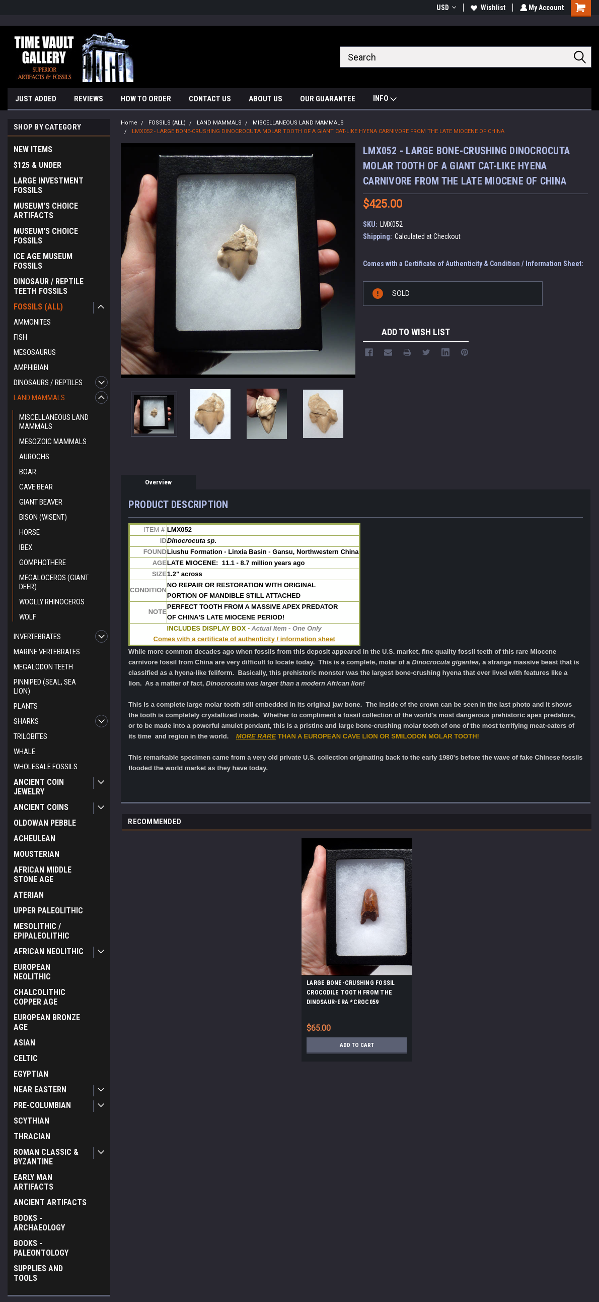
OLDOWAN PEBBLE (45, 823)
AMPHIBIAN (31, 367)
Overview (158, 482)
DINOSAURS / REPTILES (48, 382)
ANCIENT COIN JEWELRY (39, 786)
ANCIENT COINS (41, 807)
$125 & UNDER (37, 165)
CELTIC (26, 1058)
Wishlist (486, 8)
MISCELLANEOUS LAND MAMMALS (54, 422)
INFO (385, 99)
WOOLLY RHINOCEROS (52, 601)
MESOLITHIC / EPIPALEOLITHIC (41, 931)
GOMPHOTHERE (42, 562)
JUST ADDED (35, 98)
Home (129, 122)
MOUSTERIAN (36, 854)
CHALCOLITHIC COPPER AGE (39, 997)
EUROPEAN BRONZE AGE (47, 1022)
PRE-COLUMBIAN (42, 1105)
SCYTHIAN (31, 1121)
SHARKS (26, 721)
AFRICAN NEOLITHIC (49, 951)
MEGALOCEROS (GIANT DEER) (54, 582)
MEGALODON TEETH (43, 666)
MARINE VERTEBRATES (47, 651)
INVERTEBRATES (37, 636)
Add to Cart (357, 1047)
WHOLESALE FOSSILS (46, 766)
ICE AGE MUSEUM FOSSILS (43, 261)
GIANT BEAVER (40, 502)
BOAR (27, 471)
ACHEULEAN (34, 838)
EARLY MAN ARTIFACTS (33, 1182)
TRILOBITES (30, 736)
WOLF (27, 617)
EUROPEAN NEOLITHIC (32, 971)
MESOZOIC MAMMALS (53, 441)
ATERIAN (29, 895)
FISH (20, 337)
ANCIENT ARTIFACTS (50, 1202)
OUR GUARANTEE (327, 98)
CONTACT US (210, 98)
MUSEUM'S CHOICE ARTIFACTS (46, 210)
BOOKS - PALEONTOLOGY (41, 1248)
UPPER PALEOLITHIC (48, 910)
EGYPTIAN (31, 1074)
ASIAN (24, 1042)
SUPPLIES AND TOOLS (38, 1273)
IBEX (25, 547)
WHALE (24, 751)
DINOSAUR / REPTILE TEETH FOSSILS (49, 286)
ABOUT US (265, 98)
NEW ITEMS (33, 149)
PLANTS (26, 706)
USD (445, 8)
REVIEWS (88, 98)
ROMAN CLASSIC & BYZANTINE (46, 1156)
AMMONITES (32, 322)
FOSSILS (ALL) (38, 307)
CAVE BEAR (36, 486)
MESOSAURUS (35, 352)
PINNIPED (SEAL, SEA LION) (45, 686)
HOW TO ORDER (146, 98)
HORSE (29, 532)
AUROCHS (34, 456)
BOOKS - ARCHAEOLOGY (39, 1222)
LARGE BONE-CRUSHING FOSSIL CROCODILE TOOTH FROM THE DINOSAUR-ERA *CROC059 (351, 995)
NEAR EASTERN (40, 1089)
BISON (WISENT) (43, 517)
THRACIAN (32, 1136)
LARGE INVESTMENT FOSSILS (49, 185)
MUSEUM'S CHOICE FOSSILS (46, 235)
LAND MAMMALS (39, 397)
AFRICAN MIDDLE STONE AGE (42, 874)
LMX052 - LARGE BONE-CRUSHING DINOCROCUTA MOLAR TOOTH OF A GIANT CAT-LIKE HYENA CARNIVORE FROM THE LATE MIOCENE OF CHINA (318, 131)
